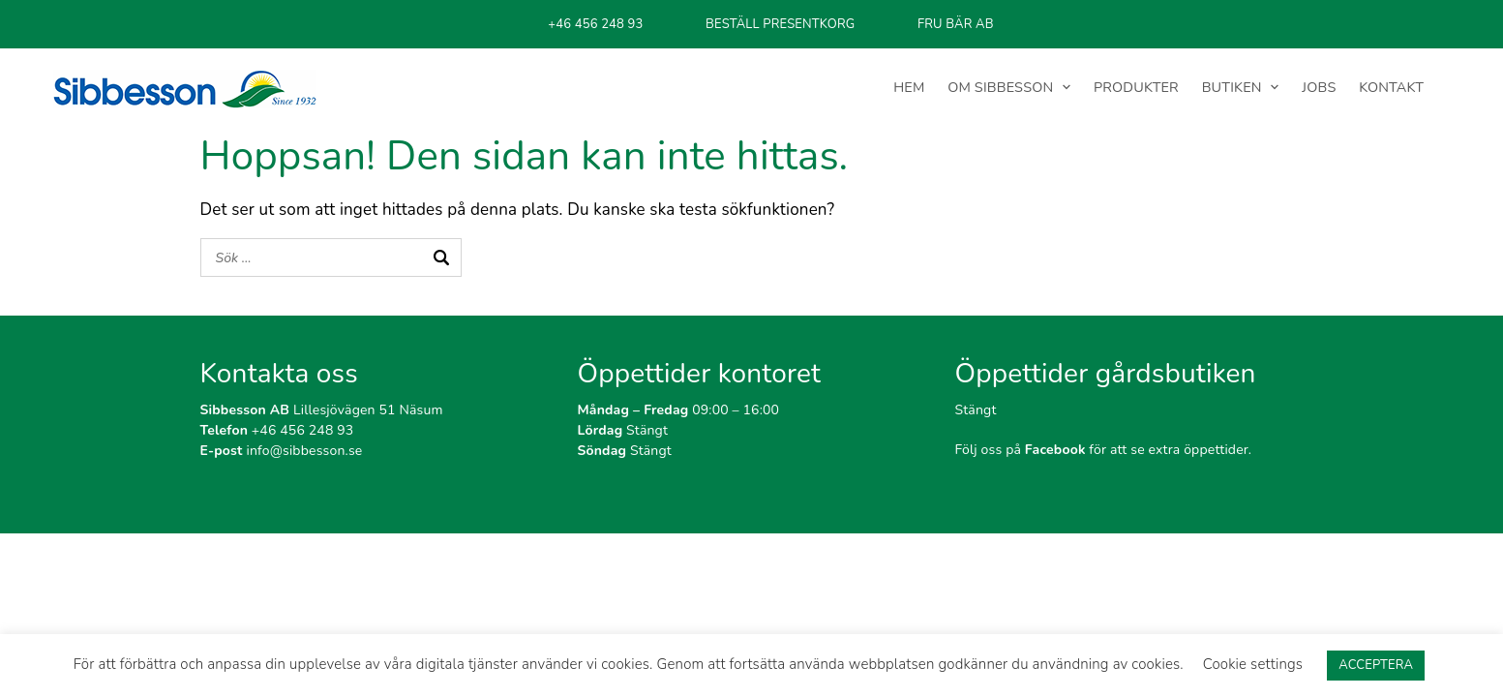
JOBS (1320, 87)
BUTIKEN (1232, 87)
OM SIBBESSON (1002, 87)
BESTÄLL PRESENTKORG (780, 24)
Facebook (1055, 449)
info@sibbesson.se (281, 450)
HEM (910, 87)
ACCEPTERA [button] (1375, 665)
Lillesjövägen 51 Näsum (321, 410)
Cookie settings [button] (1253, 664)
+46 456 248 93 (595, 24)
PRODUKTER (1137, 87)
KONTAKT (1391, 87)
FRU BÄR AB (955, 24)
